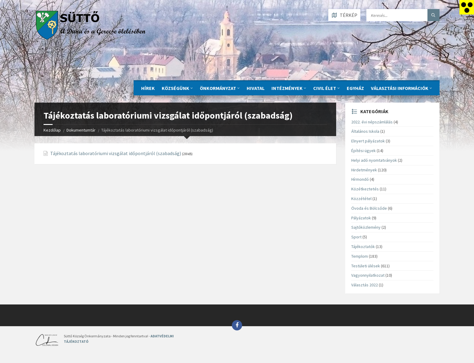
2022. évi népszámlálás (372, 122)
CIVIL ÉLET (324, 88)
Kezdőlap (52, 130)
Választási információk (399, 88)
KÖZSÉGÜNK (175, 88)
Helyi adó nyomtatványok (374, 160)
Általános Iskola (365, 131)
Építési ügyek (363, 150)
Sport (356, 237)
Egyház (355, 88)
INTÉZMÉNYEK (287, 88)
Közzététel (361, 198)
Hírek (148, 88)
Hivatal (256, 88)
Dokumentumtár (81, 130)
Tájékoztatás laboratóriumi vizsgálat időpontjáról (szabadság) (115, 153)
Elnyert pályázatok (368, 141)
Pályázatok (361, 218)
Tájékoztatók (363, 246)
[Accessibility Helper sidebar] (466, 7)
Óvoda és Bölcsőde (369, 208)
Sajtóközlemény (366, 227)
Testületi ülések (365, 266)
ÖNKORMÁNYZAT (218, 88)
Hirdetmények (364, 170)
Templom (359, 256)
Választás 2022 (364, 285)
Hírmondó (360, 179)
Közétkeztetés (365, 189)
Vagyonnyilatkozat (368, 275)
